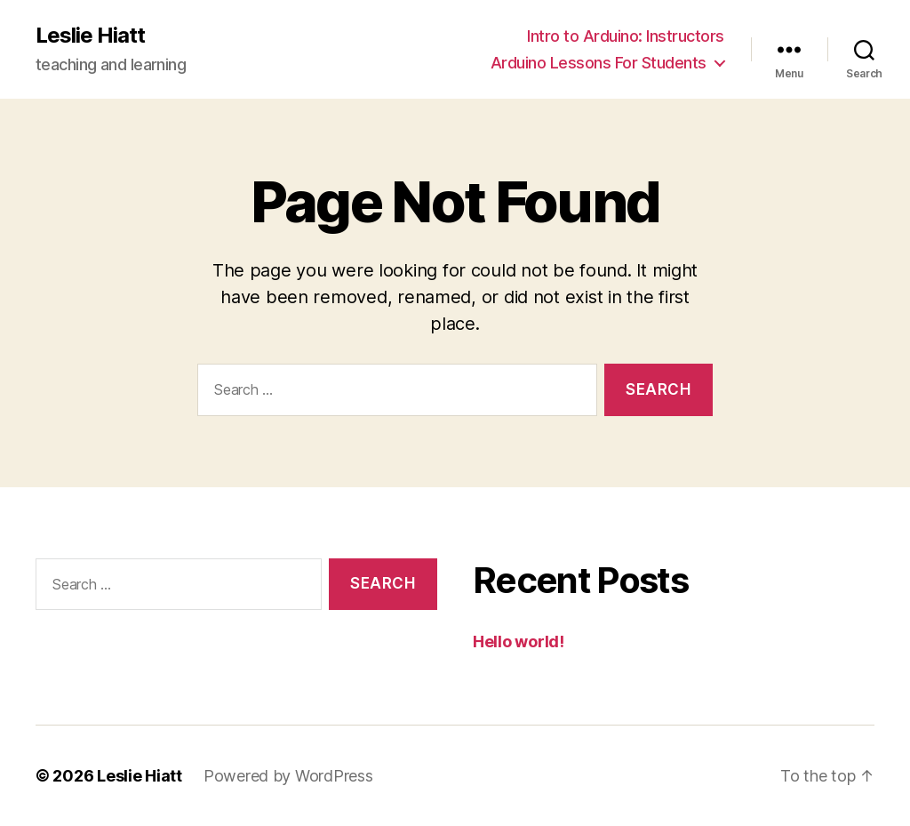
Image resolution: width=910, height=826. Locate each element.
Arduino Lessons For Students (598, 62)
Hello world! (518, 641)
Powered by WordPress (288, 775)
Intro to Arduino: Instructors (625, 36)
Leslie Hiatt (90, 35)
